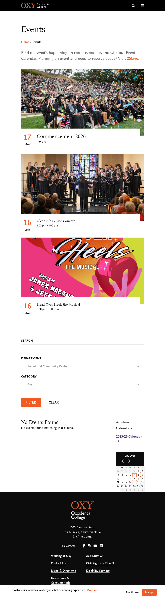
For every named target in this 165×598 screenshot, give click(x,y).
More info (92, 590)
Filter (31, 402)
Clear (54, 402)
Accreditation (94, 556)
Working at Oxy (61, 556)
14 (134, 479)
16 (142, 479)
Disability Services (98, 571)
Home (25, 42)
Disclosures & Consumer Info (60, 580)
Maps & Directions (63, 571)
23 (142, 482)
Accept (149, 592)
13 (130, 479)
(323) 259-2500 (82, 537)
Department (31, 358)
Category (29, 376)
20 (130, 482)
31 (118, 490)
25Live (132, 59)
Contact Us (58, 563)
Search (27, 341)
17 (118, 482)
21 (134, 482)
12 (126, 479)
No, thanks (133, 592)
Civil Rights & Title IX (100, 563)
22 (138, 482)
